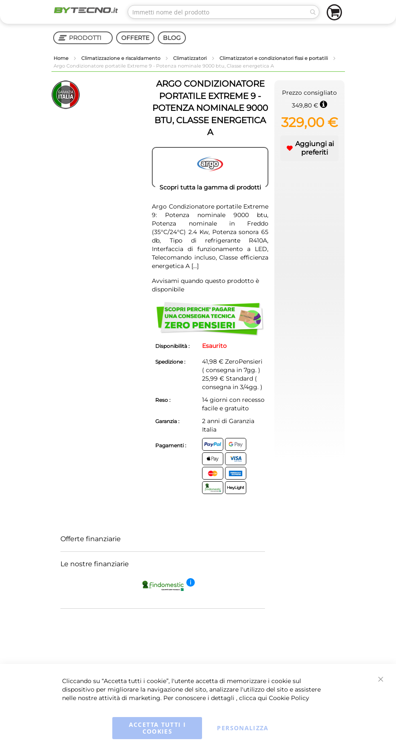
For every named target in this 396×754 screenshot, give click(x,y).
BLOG (172, 38)
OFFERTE (135, 38)
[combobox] (223, 12)
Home (62, 58)
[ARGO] (210, 167)
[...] (195, 266)
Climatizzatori (190, 58)
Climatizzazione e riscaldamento (121, 58)
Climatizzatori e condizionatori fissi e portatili (274, 58)
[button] (309, 148)
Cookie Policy (289, 698)
